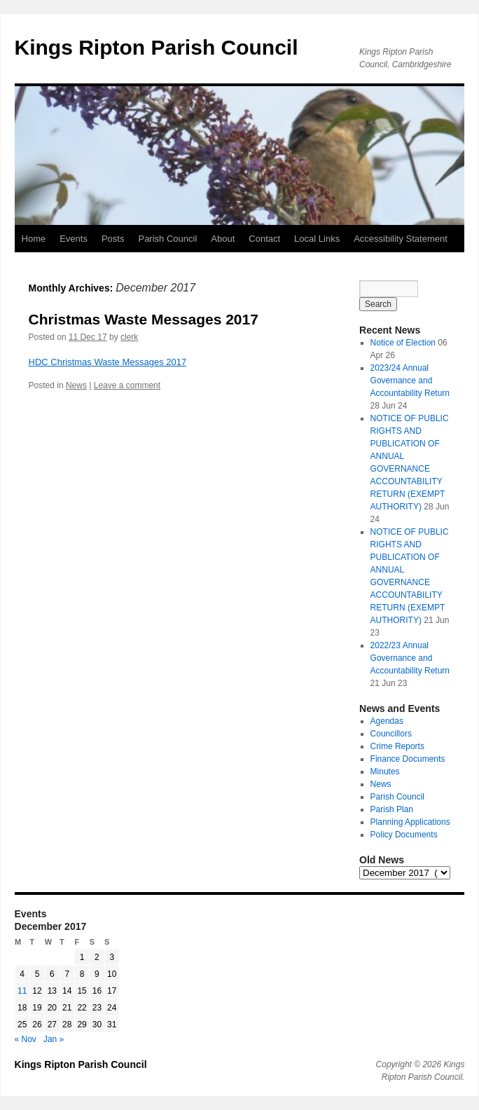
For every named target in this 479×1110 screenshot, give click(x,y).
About (223, 238)
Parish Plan (391, 809)
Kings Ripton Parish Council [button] (156, 47)
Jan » (53, 1039)
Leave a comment (127, 385)
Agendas (386, 721)
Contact (264, 238)
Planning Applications (410, 822)
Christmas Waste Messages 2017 (143, 319)
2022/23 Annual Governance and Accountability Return (410, 658)
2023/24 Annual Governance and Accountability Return (410, 380)
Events (74, 238)
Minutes (385, 771)
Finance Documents (407, 759)
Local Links (317, 238)
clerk (129, 337)
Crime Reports (397, 746)
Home (34, 238)
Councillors (391, 734)
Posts (113, 238)
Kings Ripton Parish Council (81, 1064)
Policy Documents (404, 835)
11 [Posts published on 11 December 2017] (22, 991)
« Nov (25, 1039)
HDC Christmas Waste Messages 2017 (108, 362)
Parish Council (167, 238)
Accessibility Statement (400, 238)
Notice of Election (403, 343)
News (76, 385)
